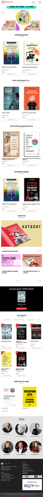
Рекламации (24, 467)
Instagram (26, 473)
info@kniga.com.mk (7, 469)
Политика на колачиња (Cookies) (7, 478)
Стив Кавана (25, 206)
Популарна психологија (19, 319)
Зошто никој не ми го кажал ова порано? (31, 159)
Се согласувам (21, 495)
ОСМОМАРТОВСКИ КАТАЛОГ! (10, 251)
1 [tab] (40, 7)
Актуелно (3, 248)
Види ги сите (21, 317)
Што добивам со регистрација (7, 475)
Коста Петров (25, 115)
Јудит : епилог (6, 112)
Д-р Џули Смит (25, 161)
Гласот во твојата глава (29, 112)
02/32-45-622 (7, 468)
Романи (38, 319)
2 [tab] (42, 7)
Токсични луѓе (25, 408)
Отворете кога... (5, 408)
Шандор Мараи (5, 115)
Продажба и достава (26, 468)
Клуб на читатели (25, 465)
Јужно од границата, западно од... (21, 342)
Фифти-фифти (34, 341)
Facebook (26, 472)
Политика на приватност (5, 476)
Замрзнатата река (6, 341)
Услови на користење (5, 473)
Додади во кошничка (11, 119)
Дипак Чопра (4, 161)
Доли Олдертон (4, 371)
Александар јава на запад (29, 67)
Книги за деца (30, 319)
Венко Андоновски (26, 69)
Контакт (2, 472)
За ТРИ (23, 462)
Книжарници (24, 464)
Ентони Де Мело (5, 69)
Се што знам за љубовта (5, 369)
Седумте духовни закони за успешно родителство (9, 159)
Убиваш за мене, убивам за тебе (31, 204)
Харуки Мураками (19, 344)
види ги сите (21, 36)
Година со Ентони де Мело (9, 67)
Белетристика (7, 319)
